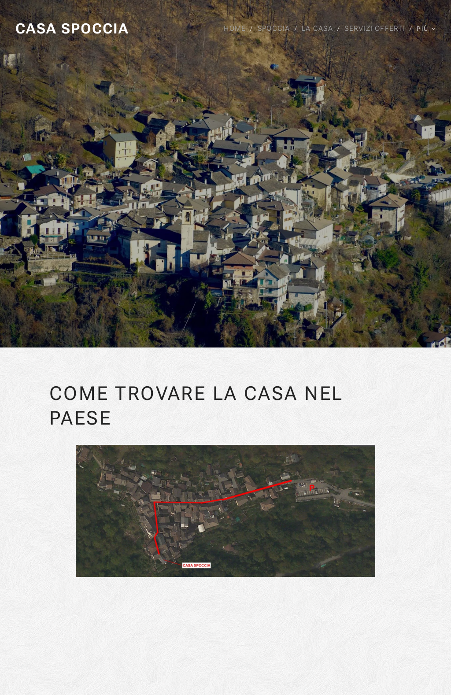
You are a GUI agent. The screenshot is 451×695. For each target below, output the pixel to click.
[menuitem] (235, 29)
